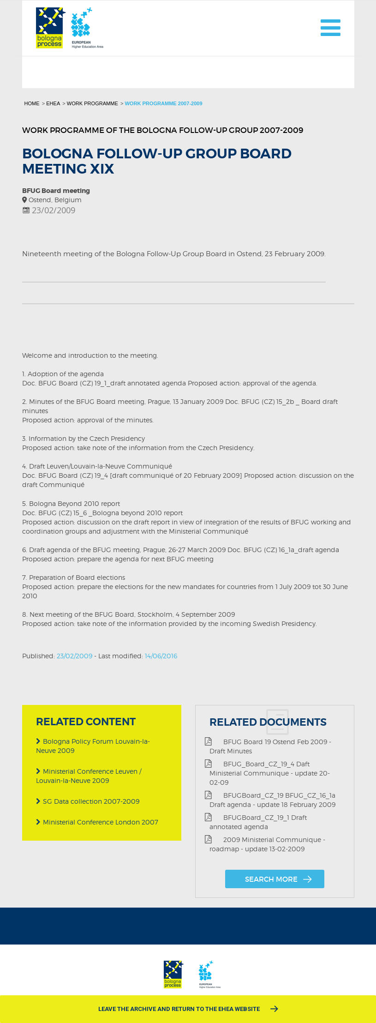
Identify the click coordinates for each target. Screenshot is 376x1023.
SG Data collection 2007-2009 (87, 801)
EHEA (53, 103)
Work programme (92, 103)
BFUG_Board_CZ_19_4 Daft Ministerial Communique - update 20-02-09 (267, 773)
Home (32, 103)
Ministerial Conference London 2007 (97, 822)
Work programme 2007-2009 (163, 103)
